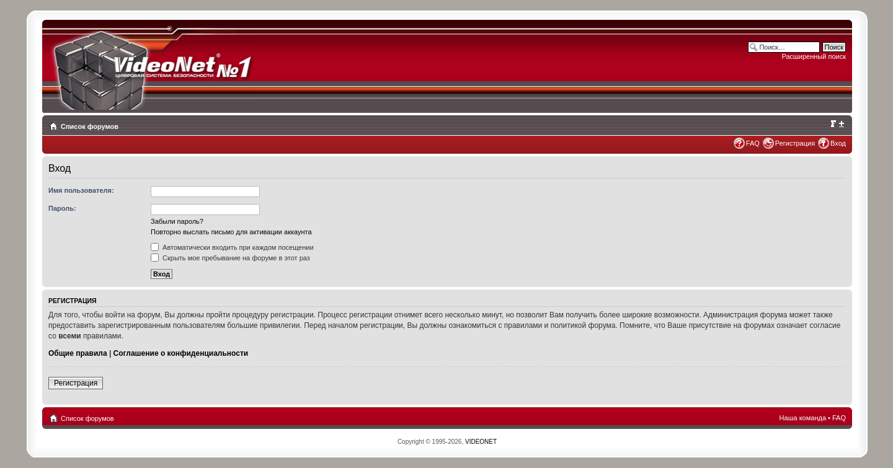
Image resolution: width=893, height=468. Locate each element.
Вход (838, 143)
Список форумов (89, 126)
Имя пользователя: (81, 190)
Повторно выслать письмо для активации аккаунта (231, 232)
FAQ (753, 143)
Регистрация (795, 143)
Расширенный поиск (813, 56)
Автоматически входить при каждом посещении (232, 247)
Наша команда (803, 418)
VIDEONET (481, 441)
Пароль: (62, 208)
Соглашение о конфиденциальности (181, 353)
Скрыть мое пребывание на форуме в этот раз (230, 258)
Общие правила (77, 353)
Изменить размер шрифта (837, 124)
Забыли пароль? (177, 221)
